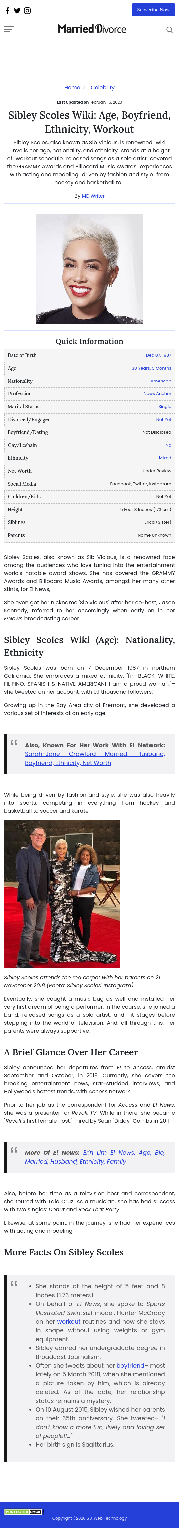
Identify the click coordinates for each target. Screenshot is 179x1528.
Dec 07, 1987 (158, 355)
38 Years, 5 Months (151, 368)
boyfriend (130, 1366)
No (168, 445)
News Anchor (157, 393)
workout (70, 1322)
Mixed (165, 458)
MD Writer (93, 196)
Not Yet (163, 419)
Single (164, 406)
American (161, 381)
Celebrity (103, 87)
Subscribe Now (153, 10)
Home (72, 87)
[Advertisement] (57, 52)
